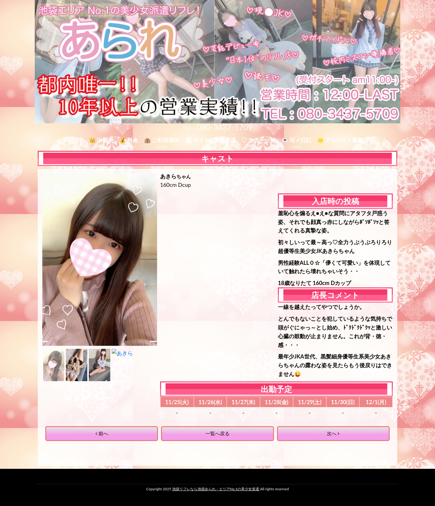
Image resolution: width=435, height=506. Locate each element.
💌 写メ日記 (296, 140)
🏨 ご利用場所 (161, 140)
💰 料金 (128, 140)
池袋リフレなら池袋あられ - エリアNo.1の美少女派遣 (215, 489)
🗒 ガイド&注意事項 (210, 140)
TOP (77, 140)
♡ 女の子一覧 (259, 140)
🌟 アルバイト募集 (340, 140)
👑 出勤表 (101, 140)
